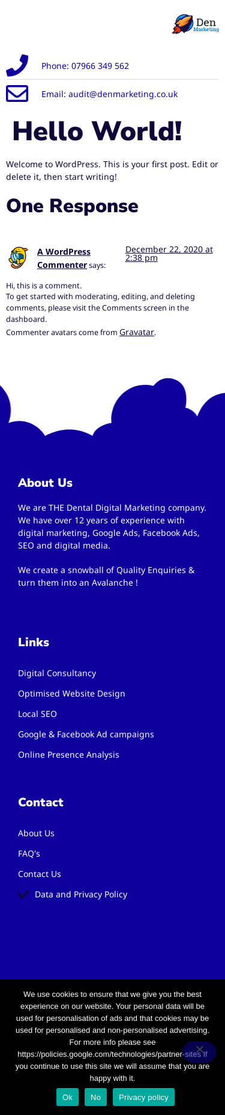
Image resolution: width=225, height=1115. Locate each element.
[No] (199, 1052)
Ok (67, 1097)
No (96, 1097)
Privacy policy (144, 1097)
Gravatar (136, 331)
